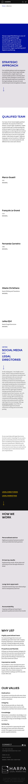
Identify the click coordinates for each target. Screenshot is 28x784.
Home (3, 6)
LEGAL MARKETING (9, 496)
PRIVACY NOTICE (6, 757)
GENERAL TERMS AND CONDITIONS (11, 759)
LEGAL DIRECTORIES (10, 492)
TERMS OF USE (6, 755)
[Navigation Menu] (26, 2)
